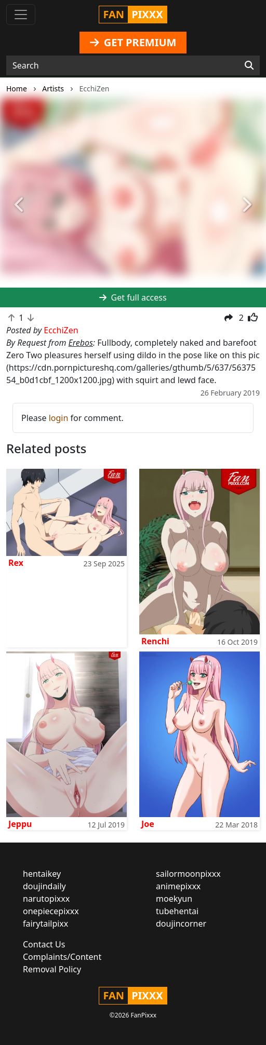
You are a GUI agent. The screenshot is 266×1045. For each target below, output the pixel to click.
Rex (15, 562)
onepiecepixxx (51, 911)
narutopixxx (46, 898)
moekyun (174, 898)
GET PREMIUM (133, 42)
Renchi (155, 641)
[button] (20, 205)
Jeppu (20, 824)
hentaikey (42, 873)
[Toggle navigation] (20, 14)
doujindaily (44, 886)
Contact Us (44, 944)
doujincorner (181, 923)
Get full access (132, 297)
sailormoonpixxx (188, 873)
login (59, 418)
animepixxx (178, 886)
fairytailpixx (45, 923)
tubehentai (177, 911)
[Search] (249, 65)
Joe (147, 824)
